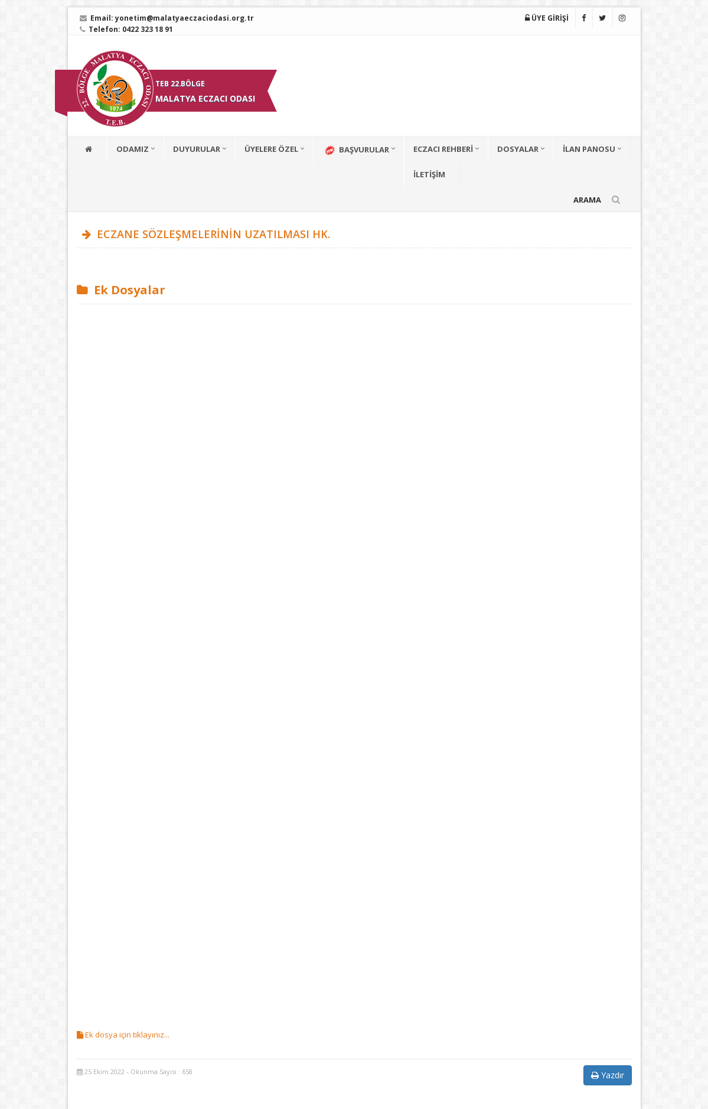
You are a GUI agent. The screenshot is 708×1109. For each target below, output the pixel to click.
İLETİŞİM (429, 174)
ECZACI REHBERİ (443, 149)
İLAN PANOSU (589, 149)
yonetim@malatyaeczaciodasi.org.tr (184, 18)
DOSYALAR (518, 149)
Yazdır (607, 1075)
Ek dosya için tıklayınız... (123, 1034)
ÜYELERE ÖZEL (271, 149)
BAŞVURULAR (355, 150)
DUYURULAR (196, 149)
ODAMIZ (132, 149)
